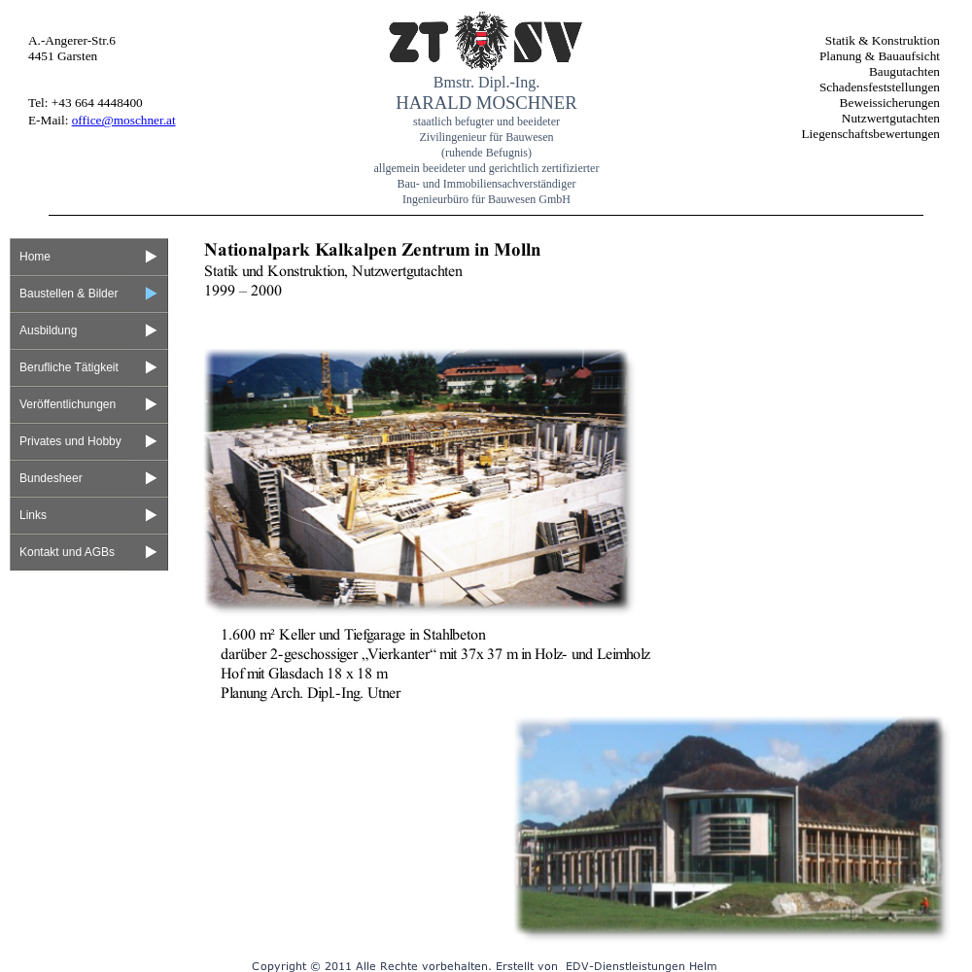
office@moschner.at (124, 120)
